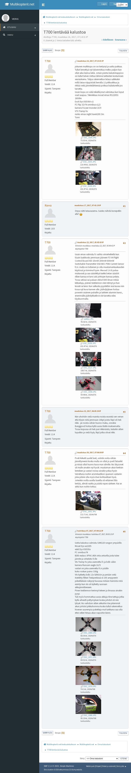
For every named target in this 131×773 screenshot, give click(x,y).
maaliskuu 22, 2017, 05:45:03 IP (90, 242)
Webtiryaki (90, 766)
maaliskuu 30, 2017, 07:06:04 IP (90, 452)
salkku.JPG (87, 319)
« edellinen (107, 39)
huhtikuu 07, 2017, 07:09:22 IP (90, 531)
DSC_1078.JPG (88, 686)
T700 (47, 61)
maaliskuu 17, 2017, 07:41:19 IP (88, 205)
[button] (43, 4)
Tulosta (123, 51)
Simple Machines (67, 766)
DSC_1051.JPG (88, 511)
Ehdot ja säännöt (108, 766)
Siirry (82, 758)
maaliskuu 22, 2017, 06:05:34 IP (88, 411)
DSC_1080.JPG (88, 715)
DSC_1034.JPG (88, 137)
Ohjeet (98, 766)
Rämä (48, 205)
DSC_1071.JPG (88, 657)
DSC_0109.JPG (88, 186)
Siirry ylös (47, 733)
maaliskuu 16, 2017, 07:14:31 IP (90, 61)
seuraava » (121, 39)
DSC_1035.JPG (88, 161)
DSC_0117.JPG (88, 367)
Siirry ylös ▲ (121, 766)
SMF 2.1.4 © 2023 (51, 766)
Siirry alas (47, 50)
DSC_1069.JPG (88, 632)
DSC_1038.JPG (88, 392)
